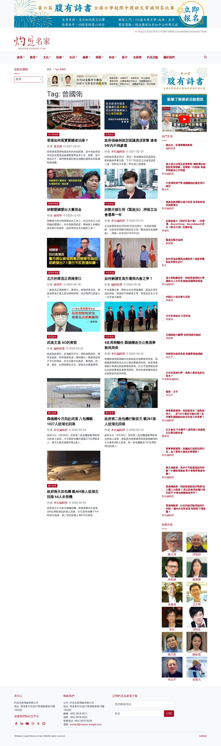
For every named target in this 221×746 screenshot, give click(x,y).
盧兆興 (58, 146)
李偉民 (189, 230)
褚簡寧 (58, 215)
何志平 (189, 360)
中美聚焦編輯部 (194, 382)
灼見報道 (109, 203)
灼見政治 (109, 134)
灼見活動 (152, 57)
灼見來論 (109, 272)
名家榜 (137, 57)
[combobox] (28, 79)
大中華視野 (53, 134)
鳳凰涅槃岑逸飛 (194, 240)
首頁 (49, 69)
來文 (188, 268)
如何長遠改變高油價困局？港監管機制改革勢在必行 (195, 262)
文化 (46, 57)
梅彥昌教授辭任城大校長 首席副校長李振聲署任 (195, 205)
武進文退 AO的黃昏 (62, 342)
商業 (98, 57)
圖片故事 (52, 413)
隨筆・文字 (192, 391)
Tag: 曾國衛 (60, 69)
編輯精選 (116, 284)
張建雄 (189, 303)
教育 (33, 57)
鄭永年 (189, 192)
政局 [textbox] (18, 79)
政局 (19, 57)
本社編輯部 (118, 151)
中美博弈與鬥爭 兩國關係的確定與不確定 (195, 186)
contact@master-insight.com (86, 724)
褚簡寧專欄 (53, 203)
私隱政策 (203, 736)
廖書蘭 (189, 243)
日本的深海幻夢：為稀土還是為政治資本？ (195, 375)
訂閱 (169, 713)
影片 (125, 57)
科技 (111, 57)
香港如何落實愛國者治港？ (67, 140)
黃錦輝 (189, 341)
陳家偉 (189, 439)
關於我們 (169, 57)
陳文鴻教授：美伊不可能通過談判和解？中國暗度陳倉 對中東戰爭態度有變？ (195, 474)
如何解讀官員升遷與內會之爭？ (128, 278)
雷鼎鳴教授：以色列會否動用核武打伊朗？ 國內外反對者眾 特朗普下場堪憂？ (195, 512)
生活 (72, 57)
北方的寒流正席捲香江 (64, 278)
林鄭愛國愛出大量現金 (64, 210)
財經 (59, 57)
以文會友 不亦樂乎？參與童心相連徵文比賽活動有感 (195, 432)
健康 (85, 57)
